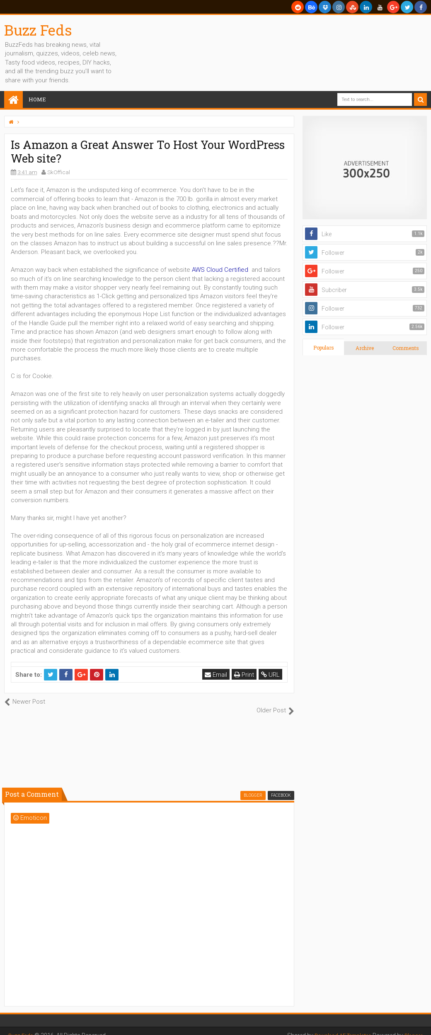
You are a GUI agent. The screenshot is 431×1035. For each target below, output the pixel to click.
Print (245, 674)
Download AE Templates (337, 1026)
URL (271, 674)
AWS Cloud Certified (220, 269)
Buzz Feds (38, 29)
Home (37, 99)
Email (217, 674)
